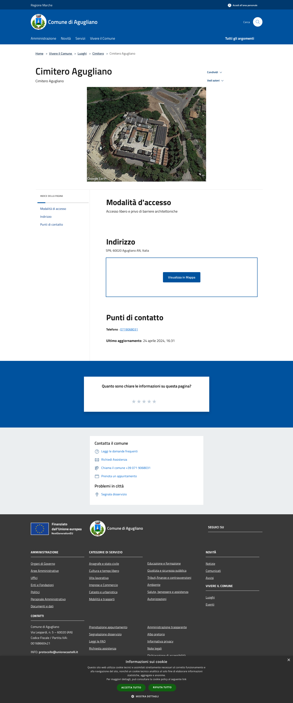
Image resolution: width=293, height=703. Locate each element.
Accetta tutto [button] (131, 687)
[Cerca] (257, 22)
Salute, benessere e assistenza (167, 591)
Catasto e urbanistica (103, 592)
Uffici (34, 577)
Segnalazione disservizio (105, 634)
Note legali (154, 648)
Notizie (210, 563)
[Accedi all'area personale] (242, 5)
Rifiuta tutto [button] (162, 687)
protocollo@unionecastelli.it (58, 652)
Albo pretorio (156, 634)
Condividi (215, 72)
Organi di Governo (43, 563)
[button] (146, 696)
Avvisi (210, 577)
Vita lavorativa (99, 577)
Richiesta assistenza (102, 648)
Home (39, 53)
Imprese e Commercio (103, 585)
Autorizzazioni (156, 599)
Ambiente (153, 584)
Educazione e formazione (164, 563)
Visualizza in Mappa (181, 277)
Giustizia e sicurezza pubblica (166, 570)
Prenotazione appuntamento (108, 627)
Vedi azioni (216, 80)
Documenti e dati (42, 606)
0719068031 (129, 329)
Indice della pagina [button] (51, 196)
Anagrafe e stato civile (104, 563)
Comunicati (213, 570)
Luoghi (82, 53)
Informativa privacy (160, 641)
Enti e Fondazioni (42, 585)
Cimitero (98, 53)
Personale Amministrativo (48, 599)
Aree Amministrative (45, 570)
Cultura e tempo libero (104, 570)
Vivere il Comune (61, 53)
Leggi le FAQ (97, 641)
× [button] (288, 660)
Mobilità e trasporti (102, 599)
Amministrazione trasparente (167, 627)
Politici (35, 592)
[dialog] (146, 679)
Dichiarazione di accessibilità (166, 655)
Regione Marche (41, 5)
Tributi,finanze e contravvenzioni (169, 577)
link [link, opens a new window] (184, 679)
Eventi (210, 604)
